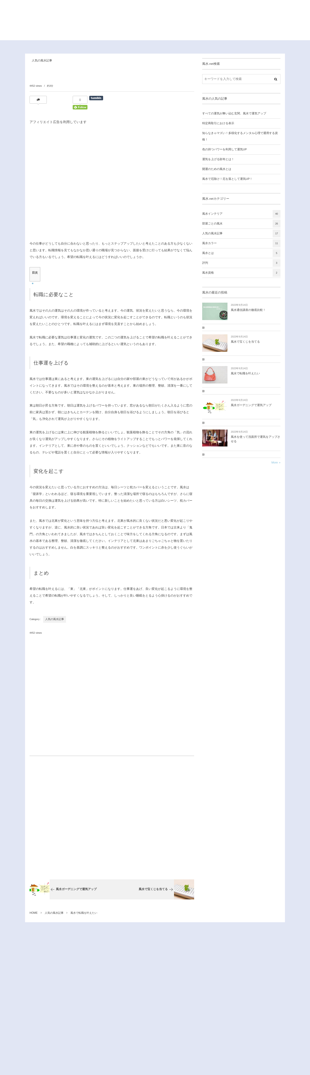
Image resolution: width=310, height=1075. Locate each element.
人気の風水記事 (42, 60)
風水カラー (241, 243)
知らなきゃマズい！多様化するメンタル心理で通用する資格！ (240, 136)
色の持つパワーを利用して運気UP (224, 149)
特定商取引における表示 (218, 123)
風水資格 (241, 273)
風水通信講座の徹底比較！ (248, 310)
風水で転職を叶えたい (245, 373)
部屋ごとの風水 (241, 224)
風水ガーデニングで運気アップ (251, 405)
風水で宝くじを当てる (245, 341)
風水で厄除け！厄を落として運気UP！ (227, 178)
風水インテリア (241, 214)
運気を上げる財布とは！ (218, 159)
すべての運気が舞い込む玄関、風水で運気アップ (234, 113)
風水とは (241, 253)
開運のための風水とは (216, 169)
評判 (241, 263)
